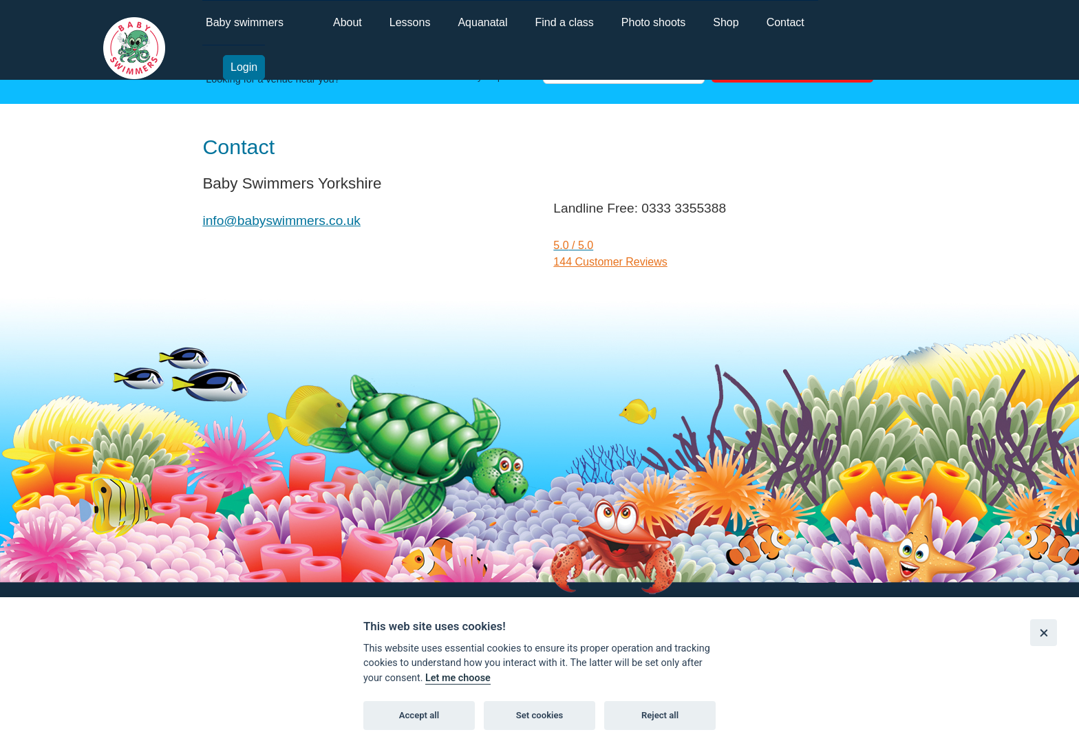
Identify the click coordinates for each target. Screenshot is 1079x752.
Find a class (564, 22)
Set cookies (540, 715)
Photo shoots (653, 22)
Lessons (410, 22)
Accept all (419, 715)
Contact (785, 22)
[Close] (1043, 632)
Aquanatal (482, 22)
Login (244, 67)
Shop (725, 22)
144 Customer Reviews (610, 262)
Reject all (660, 715)
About (347, 22)
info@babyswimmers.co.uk (281, 220)
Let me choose (458, 678)
